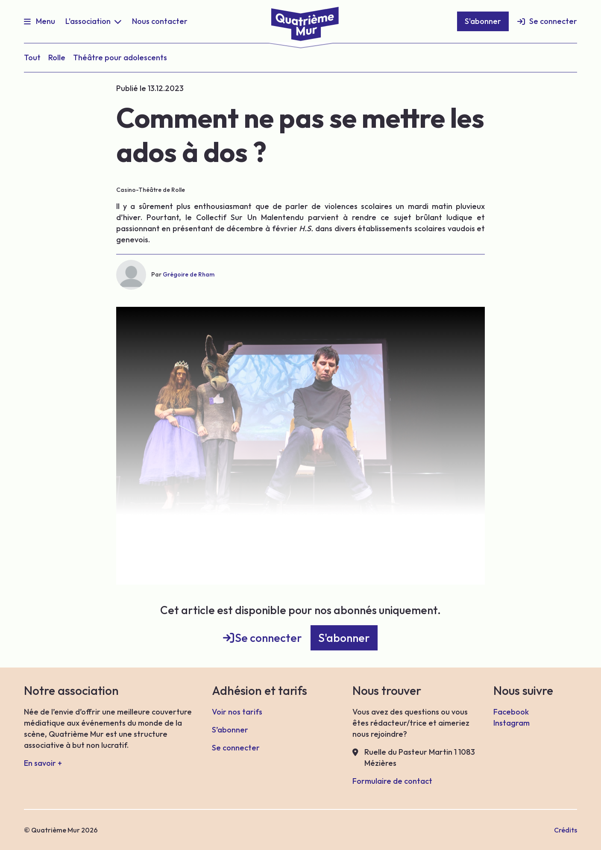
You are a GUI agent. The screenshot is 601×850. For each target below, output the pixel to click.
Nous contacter (160, 21)
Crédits (565, 830)
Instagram (511, 723)
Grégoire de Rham (188, 274)
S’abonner (230, 730)
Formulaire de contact (392, 781)
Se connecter (553, 21)
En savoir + (43, 763)
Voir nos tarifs (237, 712)
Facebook (511, 712)
